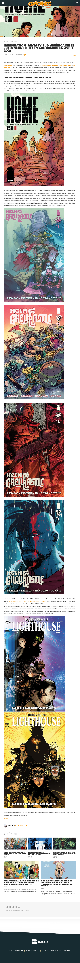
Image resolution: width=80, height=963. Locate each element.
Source (6, 818)
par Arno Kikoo (20, 55)
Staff (11, 951)
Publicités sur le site (32, 951)
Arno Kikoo (9, 825)
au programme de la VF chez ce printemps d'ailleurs (27, 601)
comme (8, 65)
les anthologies (44, 65)
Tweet (74, 55)
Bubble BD (67, 951)
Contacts (45, 951)
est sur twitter (21, 825)
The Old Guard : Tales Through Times (60, 65)
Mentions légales (56, 951)
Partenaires (19, 951)
